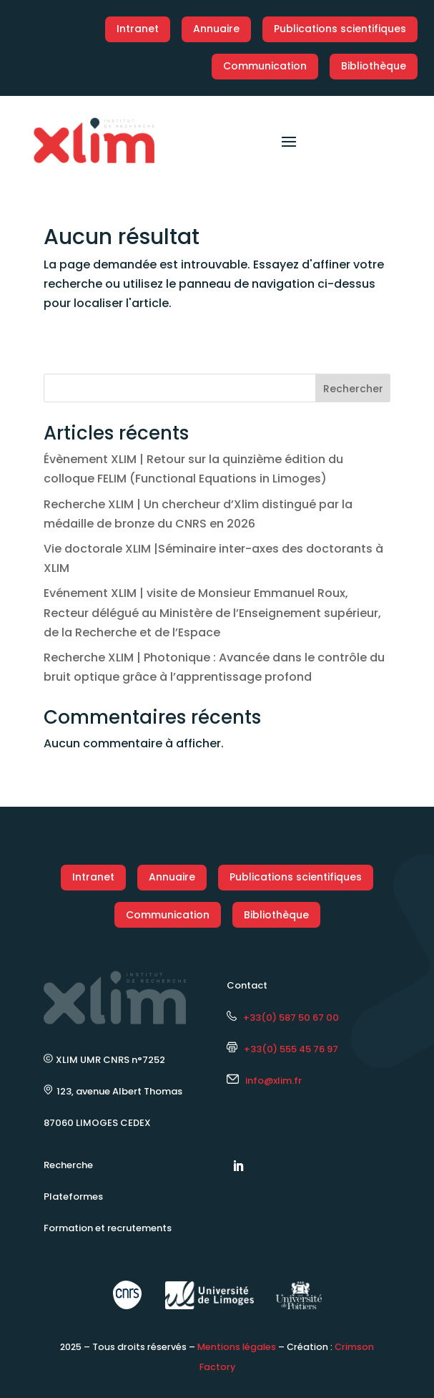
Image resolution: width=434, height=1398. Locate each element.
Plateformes (73, 1196)
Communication (265, 66)
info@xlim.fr (273, 1080)
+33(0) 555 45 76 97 (282, 1049)
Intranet (138, 28)
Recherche (68, 1165)
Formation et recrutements (108, 1228)
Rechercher (353, 389)
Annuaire (216, 28)
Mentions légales (236, 1347)
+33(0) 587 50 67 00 (283, 1017)
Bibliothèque (373, 66)
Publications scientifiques (340, 28)
